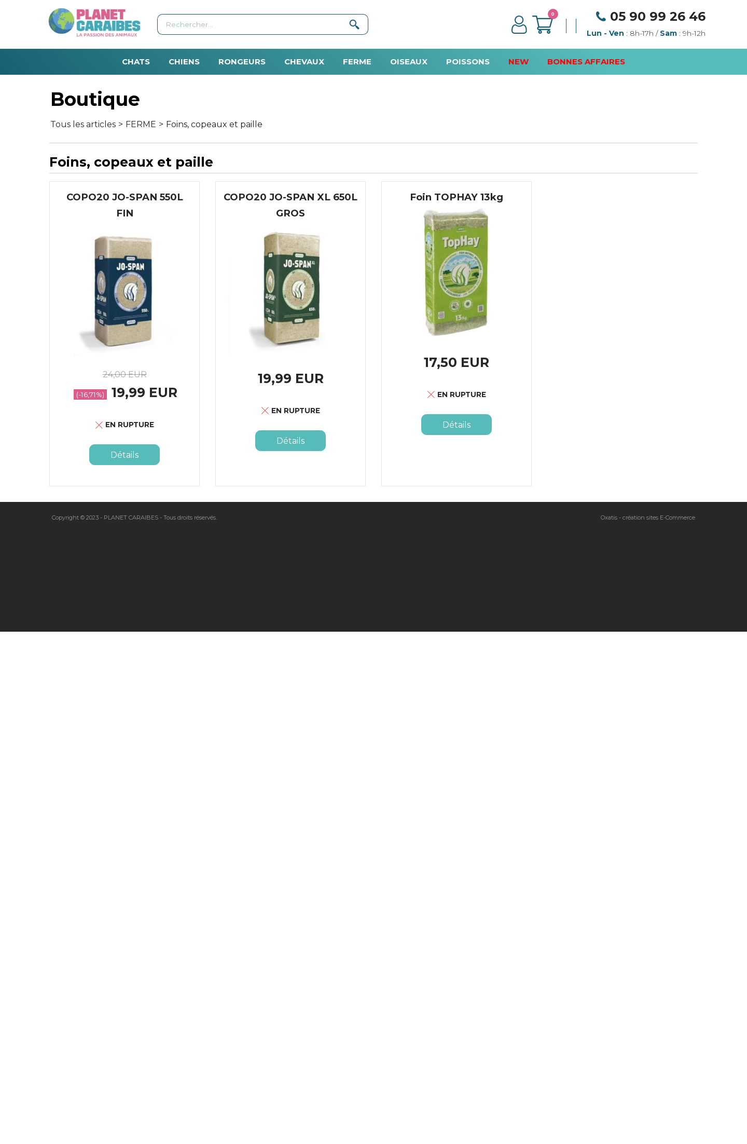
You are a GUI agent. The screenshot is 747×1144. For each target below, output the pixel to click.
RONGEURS (242, 61)
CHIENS (184, 61)
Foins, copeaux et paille (214, 124)
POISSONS (468, 61)
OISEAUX (408, 61)
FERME (357, 61)
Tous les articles (83, 124)
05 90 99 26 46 (658, 16)
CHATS (136, 61)
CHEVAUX (304, 61)
